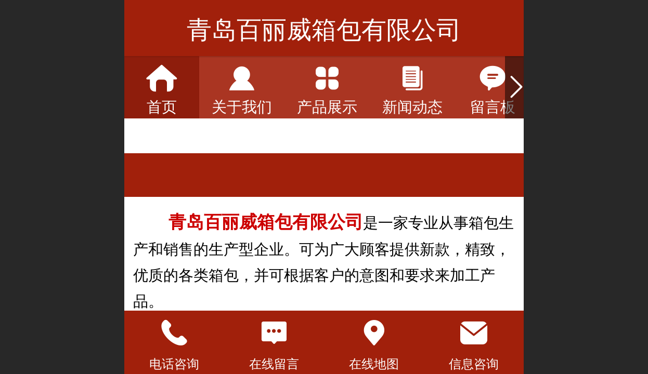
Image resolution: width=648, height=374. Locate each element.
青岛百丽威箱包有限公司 (324, 30)
